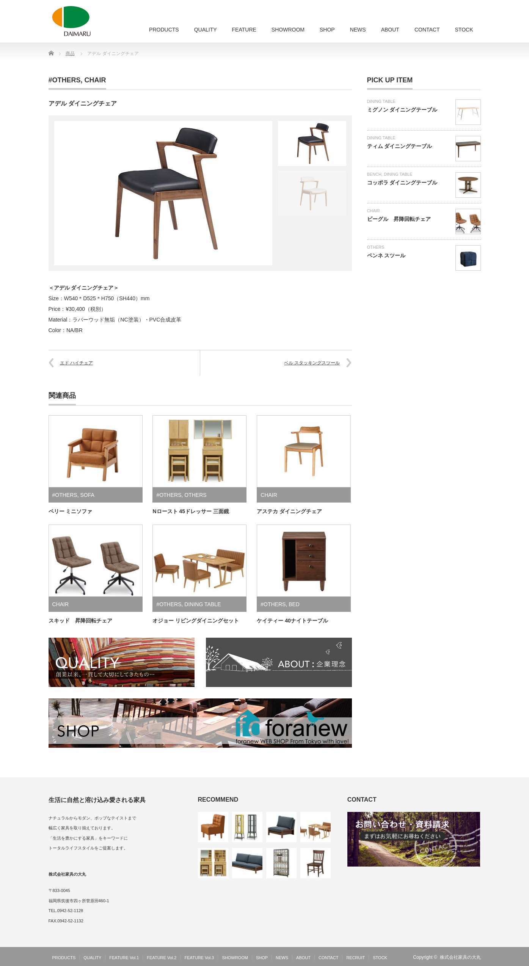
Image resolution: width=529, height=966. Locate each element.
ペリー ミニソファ (71, 511)
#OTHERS (65, 80)
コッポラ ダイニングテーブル (402, 183)
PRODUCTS (164, 30)
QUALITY (205, 30)
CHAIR (95, 80)
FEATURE (244, 30)
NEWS (358, 30)
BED (294, 604)
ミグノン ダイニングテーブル (402, 110)
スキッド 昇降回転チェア (80, 621)
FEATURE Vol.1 (124, 957)
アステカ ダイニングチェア (289, 511)
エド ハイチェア (76, 363)
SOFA (87, 495)
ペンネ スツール (386, 255)
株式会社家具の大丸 (460, 957)
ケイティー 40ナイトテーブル (292, 621)
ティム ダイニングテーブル (399, 146)
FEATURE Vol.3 (199, 957)
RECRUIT (355, 957)
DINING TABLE (202, 604)
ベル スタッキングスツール (312, 363)
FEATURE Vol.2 (161, 957)
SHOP (327, 30)
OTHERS (195, 495)
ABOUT (390, 30)
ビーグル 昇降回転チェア (399, 219)
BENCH (374, 174)
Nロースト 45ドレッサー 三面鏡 (190, 511)
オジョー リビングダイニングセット (195, 621)
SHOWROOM (288, 30)
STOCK (464, 30)
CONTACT (427, 30)
